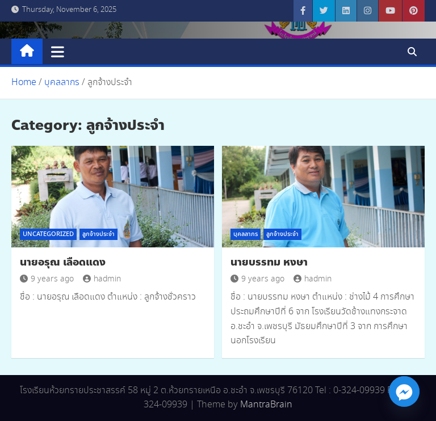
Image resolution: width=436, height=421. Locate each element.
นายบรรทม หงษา (269, 262)
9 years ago (47, 279)
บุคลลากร (245, 234)
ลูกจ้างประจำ (98, 234)
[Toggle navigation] (58, 52)
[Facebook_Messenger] (404, 391)
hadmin (102, 279)
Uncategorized (48, 234)
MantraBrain (266, 404)
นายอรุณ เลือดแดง (63, 262)
